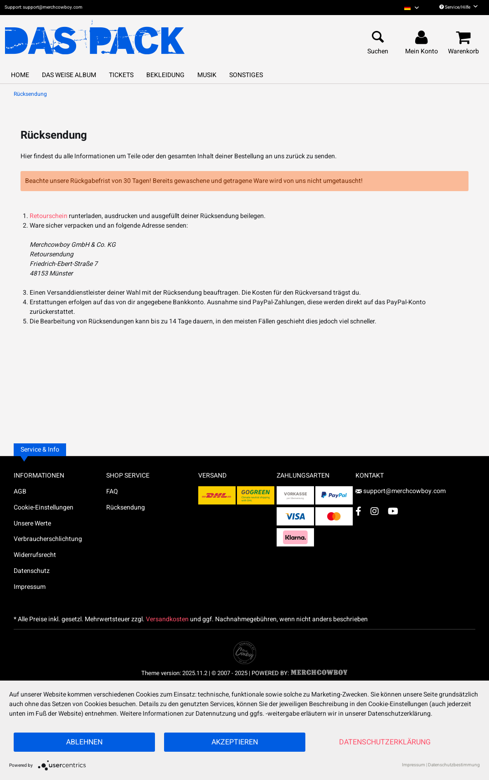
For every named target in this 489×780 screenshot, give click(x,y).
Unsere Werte (32, 523)
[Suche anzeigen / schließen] (378, 38)
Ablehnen (84, 742)
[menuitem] (411, 7)
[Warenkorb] (465, 38)
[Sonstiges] (246, 75)
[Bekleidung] (165, 75)
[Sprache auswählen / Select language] (411, 7)
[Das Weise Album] (69, 75)
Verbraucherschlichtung (48, 539)
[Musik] (207, 75)
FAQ (112, 491)
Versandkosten (167, 619)
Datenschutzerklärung (385, 742)
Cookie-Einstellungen (43, 507)
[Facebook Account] (358, 511)
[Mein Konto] (423, 38)
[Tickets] (121, 75)
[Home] (20, 75)
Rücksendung (125, 507)
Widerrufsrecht (35, 555)
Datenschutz (32, 571)
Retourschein (48, 216)
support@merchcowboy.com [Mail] (400, 491)
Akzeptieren (234, 742)
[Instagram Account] (375, 511)
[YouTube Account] (393, 511)
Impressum (30, 587)
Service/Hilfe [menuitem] (458, 7)
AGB (20, 491)
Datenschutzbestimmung (454, 765)
